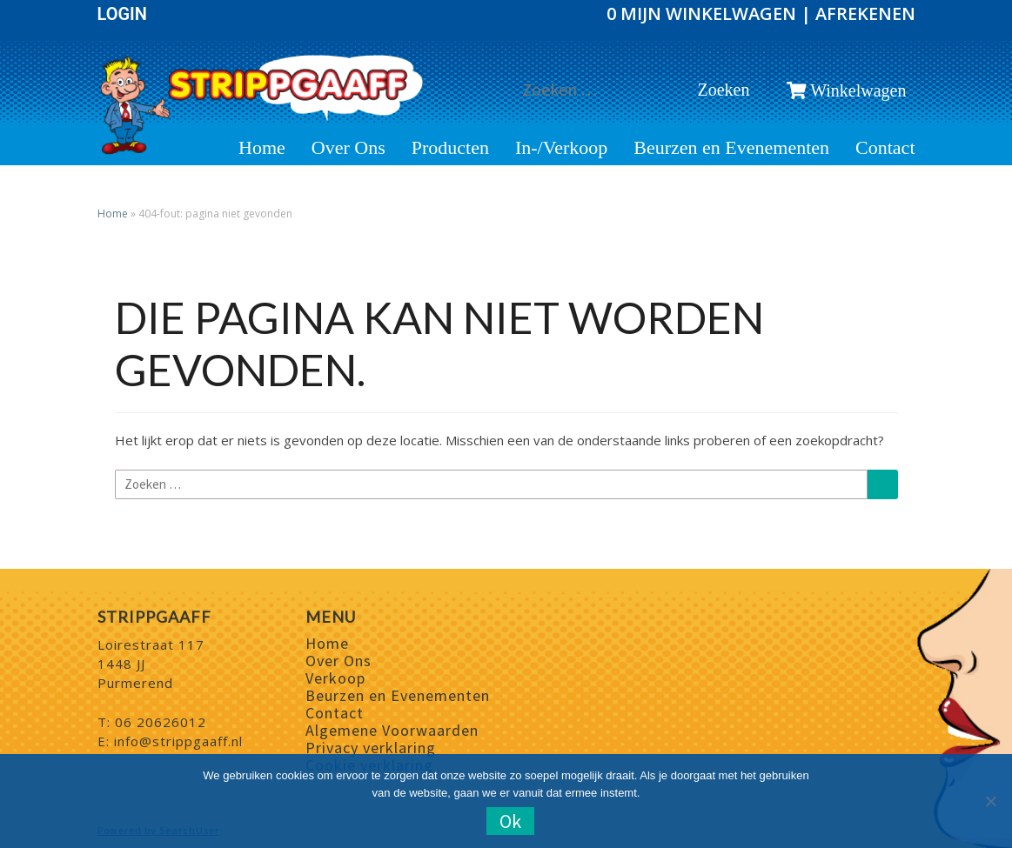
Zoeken (728, 89)
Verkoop (335, 678)
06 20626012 (160, 722)
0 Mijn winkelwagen (704, 13)
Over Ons (348, 148)
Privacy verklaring (370, 748)
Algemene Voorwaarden (392, 730)
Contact (885, 148)
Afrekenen (865, 13)
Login (122, 13)
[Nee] (990, 801)
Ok (510, 821)
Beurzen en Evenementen (731, 148)
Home (261, 148)
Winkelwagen (847, 90)
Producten (450, 148)
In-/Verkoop (561, 148)
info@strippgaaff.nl (178, 741)
